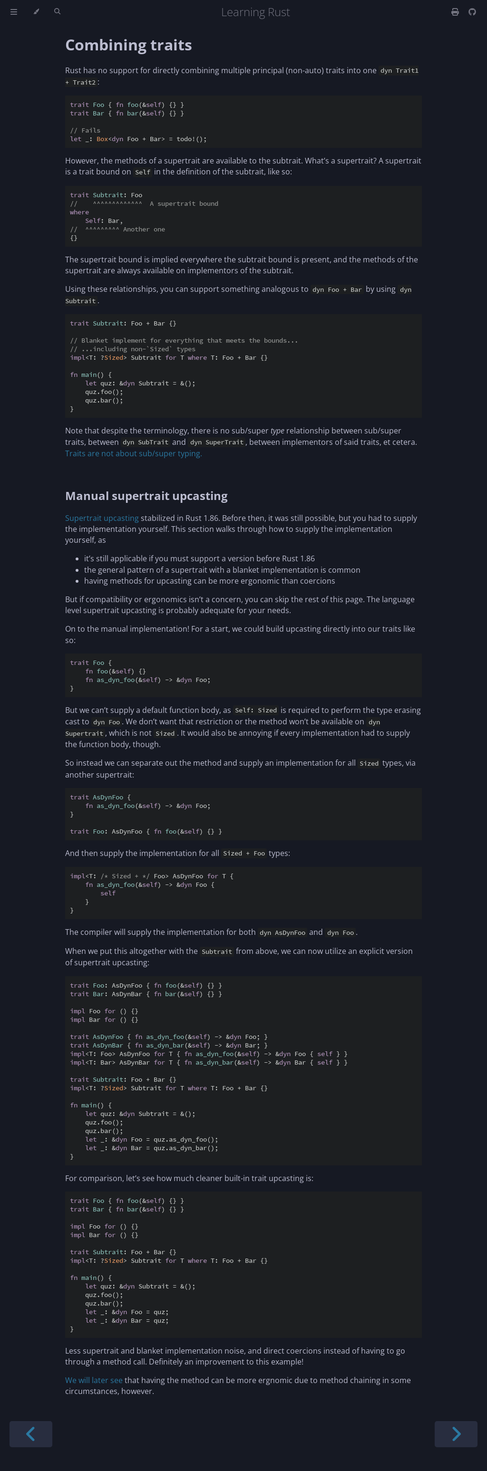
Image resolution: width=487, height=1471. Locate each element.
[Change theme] (36, 12)
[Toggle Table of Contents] (13, 12)
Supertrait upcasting (102, 518)
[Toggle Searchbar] (57, 12)
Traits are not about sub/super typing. (133, 453)
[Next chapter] (456, 1434)
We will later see (94, 1380)
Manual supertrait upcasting (146, 495)
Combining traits (128, 44)
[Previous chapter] (31, 1434)
